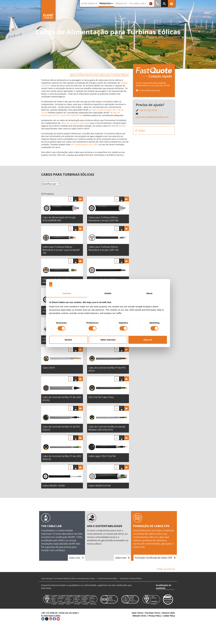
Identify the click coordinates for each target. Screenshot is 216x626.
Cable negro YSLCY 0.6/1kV (102, 456)
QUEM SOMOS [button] (88, 3)
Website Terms (139, 615)
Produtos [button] (105, 3)
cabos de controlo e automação (75, 123)
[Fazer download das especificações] (75, 199)
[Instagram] (50, 618)
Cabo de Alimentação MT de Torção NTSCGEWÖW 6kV (80, 114)
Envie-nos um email (68, 613)
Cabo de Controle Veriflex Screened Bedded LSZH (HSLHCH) (106, 428)
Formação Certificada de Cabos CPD (155, 557)
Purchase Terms (152, 613)
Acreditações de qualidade (163, 586)
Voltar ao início (166, 569)
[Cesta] (80, 199)
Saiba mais (76, 557)
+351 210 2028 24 (49, 613)
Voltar (140, 130)
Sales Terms (137, 613)
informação (70, 199)
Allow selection (107, 340)
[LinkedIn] (42, 618)
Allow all (147, 340)
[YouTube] (58, 618)
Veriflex (122, 125)
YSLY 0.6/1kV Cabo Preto (101, 397)
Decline (68, 340)
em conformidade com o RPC (84, 144)
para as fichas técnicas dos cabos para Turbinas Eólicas (99, 74)
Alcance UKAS (168, 613)
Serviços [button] (120, 3)
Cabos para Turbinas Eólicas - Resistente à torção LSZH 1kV (103, 248)
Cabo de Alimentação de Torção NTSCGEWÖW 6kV (59, 219)
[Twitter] (46, 618)
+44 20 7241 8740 (148, 110)
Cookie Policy (169, 615)
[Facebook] (54, 618)
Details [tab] (108, 293)
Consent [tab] (67, 293)
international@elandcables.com (152, 116)
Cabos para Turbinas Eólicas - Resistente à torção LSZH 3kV (103, 219)
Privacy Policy (154, 615)
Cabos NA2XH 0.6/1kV (99, 485)
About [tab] (149, 293)
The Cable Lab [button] (136, 3)
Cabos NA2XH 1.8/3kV (54, 485)
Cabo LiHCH (49, 367)
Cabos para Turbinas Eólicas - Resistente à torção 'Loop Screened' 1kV (61, 249)
